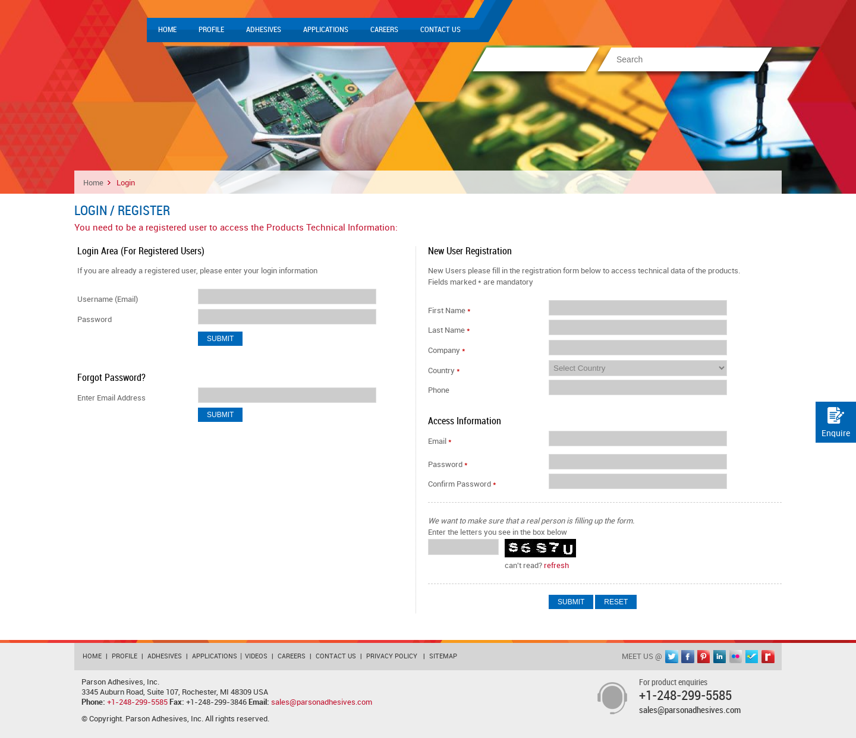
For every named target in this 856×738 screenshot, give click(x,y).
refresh (556, 566)
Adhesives (263, 30)
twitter (671, 656)
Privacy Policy (391, 656)
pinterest (703, 656)
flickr (735, 656)
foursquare (752, 656)
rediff (768, 656)
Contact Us (440, 30)
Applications (325, 30)
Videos (256, 656)
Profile (211, 30)
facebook (687, 656)
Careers (384, 30)
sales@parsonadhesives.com (321, 702)
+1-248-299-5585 (137, 702)
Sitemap (443, 656)
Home (167, 30)
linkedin (719, 656)
